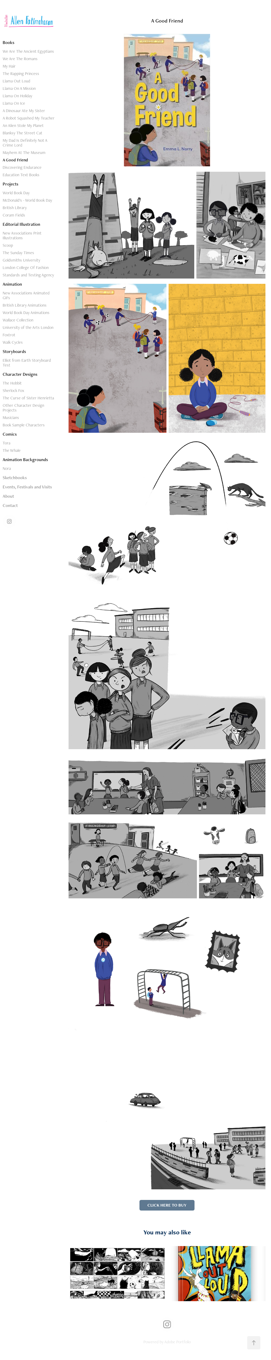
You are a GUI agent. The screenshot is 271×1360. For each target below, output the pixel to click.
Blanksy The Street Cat (22, 133)
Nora (7, 468)
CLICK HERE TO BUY (167, 1205)
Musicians (11, 417)
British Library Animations (25, 305)
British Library (15, 207)
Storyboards (14, 351)
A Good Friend (15, 160)
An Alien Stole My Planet (23, 125)
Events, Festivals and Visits (27, 487)
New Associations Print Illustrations (22, 235)
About (8, 496)
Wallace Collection (18, 320)
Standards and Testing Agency (28, 275)
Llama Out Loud (16, 81)
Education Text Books (21, 175)
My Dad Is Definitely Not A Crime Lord (25, 143)
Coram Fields (14, 215)
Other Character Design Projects (23, 408)
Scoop (8, 245)
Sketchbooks (15, 477)
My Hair (9, 66)
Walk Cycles (13, 342)
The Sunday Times (18, 252)
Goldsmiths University (21, 260)
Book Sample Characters (24, 425)
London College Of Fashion (26, 267)
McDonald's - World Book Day (27, 200)
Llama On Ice (14, 103)
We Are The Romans (20, 58)
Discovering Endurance (22, 167)
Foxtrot (9, 335)
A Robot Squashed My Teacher (29, 118)
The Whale (12, 450)
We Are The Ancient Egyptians (28, 51)
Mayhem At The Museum (24, 152)
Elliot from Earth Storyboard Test (27, 362)
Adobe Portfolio (177, 1342)
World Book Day (16, 193)
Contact (10, 505)
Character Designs (20, 374)
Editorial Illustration (21, 224)
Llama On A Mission (19, 88)
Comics (10, 434)
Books (8, 42)
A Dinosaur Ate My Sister (24, 110)
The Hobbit (12, 383)
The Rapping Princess (21, 73)
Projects (10, 184)
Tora (6, 443)
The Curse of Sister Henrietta (28, 398)
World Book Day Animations (26, 312)
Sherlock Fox (13, 390)
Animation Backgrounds (25, 459)
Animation (12, 284)
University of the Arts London (28, 327)
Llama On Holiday (17, 96)
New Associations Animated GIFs (26, 295)
